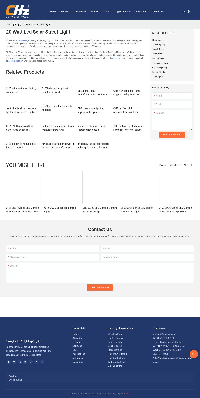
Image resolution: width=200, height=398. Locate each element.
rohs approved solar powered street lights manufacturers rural (58, 145)
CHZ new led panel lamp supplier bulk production (126, 92)
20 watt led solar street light (36, 24)
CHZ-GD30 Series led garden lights (60, 209)
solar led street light (14, 61)
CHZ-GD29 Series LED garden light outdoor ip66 (137, 209)
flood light (114, 58)
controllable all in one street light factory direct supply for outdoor (22, 110)
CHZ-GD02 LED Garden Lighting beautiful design (100, 209)
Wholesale (188, 165)
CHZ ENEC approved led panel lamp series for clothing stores (19, 128)
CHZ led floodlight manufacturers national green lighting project (126, 110)
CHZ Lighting (12, 24)
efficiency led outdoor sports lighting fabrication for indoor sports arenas (94, 145)
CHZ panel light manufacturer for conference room (93, 92)
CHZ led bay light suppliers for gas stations (21, 145)
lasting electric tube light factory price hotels (91, 128)
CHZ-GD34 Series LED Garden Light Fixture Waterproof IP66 (22, 209)
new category (175, 165)
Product (162, 165)
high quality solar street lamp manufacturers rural (58, 128)
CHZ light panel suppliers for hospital (57, 108)
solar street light (23, 40)
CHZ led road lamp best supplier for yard (55, 90)
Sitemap (124, 393)
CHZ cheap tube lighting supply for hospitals (91, 110)
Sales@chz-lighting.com (172, 342)
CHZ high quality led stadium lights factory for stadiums (129, 128)
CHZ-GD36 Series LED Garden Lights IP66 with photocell (175, 209)
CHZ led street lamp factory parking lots (21, 90)
